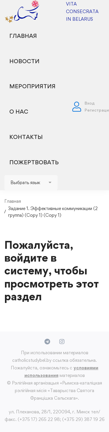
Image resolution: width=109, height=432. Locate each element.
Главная (12, 201)
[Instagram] (62, 341)
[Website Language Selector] (31, 182)
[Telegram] (47, 341)
